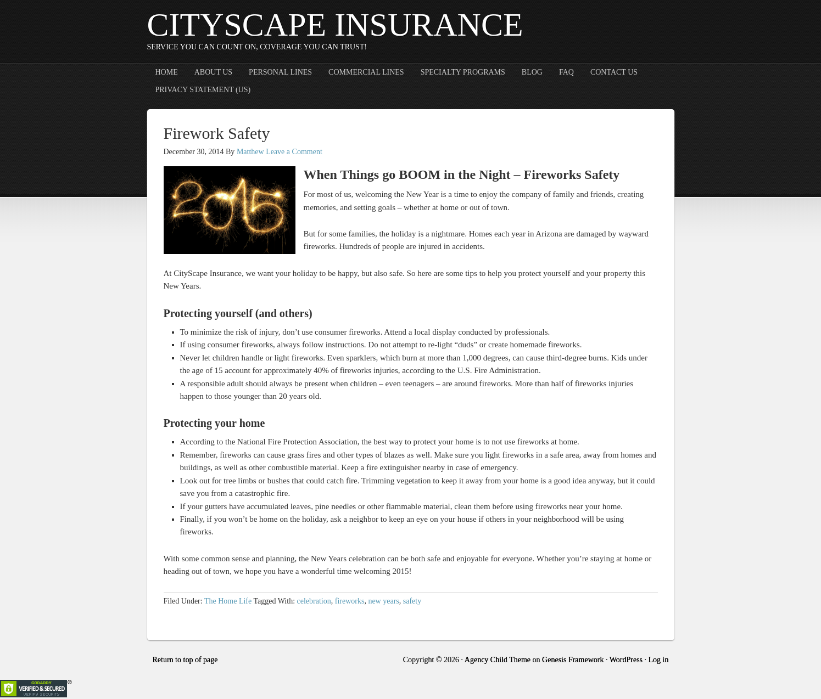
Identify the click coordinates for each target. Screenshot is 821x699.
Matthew (250, 152)
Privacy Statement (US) (203, 90)
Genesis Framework (573, 660)
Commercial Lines (366, 72)
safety (412, 601)
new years (383, 601)
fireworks (350, 601)
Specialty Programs (463, 72)
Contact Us (614, 72)
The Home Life (228, 601)
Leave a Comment (294, 152)
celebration (314, 601)
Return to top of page (185, 660)
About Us (213, 72)
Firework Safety (217, 133)
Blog (532, 72)
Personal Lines (280, 72)
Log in (659, 660)
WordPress (626, 660)
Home (166, 72)
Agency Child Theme (497, 660)
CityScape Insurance (335, 25)
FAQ (566, 72)
